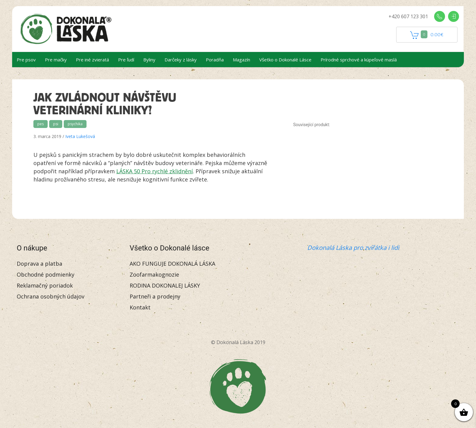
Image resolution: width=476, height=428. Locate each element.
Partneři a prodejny (155, 296)
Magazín (241, 60)
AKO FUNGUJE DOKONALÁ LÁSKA (172, 263)
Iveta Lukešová (80, 136)
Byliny (149, 60)
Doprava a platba (39, 263)
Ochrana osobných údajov (50, 296)
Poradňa (215, 60)
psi (55, 123)
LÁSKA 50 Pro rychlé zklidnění (154, 171)
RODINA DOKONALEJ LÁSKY (165, 285)
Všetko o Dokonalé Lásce (285, 60)
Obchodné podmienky (45, 274)
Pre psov (26, 60)
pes (40, 123)
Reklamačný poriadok (45, 285)
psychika (75, 123)
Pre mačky (56, 60)
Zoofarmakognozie (154, 274)
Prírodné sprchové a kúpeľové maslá (359, 60)
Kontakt (140, 307)
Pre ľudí (126, 60)
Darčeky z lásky (181, 60)
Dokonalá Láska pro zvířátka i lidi (353, 247)
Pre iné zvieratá (92, 60)
